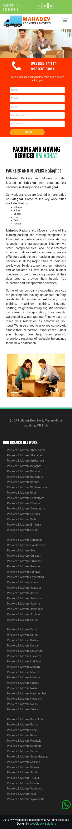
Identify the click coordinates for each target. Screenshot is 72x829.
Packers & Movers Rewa (22, 735)
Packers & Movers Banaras (24, 471)
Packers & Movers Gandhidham (26, 545)
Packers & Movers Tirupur (23, 778)
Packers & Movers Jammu (23, 603)
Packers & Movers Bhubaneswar (27, 487)
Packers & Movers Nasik (22, 688)
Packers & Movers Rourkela (24, 740)
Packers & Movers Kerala (22, 635)
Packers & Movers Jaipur (22, 593)
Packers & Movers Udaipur (23, 783)
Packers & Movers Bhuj (21, 492)
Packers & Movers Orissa (22, 709)
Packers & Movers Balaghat (24, 466)
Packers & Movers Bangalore (25, 476)
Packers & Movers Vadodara (24, 788)
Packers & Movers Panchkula (25, 719)
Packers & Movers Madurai (23, 667)
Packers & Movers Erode (22, 530)
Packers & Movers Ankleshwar (26, 460)
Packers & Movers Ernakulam (25, 524)
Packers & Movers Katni (22, 629)
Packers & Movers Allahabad (25, 455)
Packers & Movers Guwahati (24, 561)
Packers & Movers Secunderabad (27, 756)
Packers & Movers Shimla (23, 767)
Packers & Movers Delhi (21, 519)
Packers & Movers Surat (22, 772)
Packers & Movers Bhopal (23, 482)
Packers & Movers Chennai (23, 503)
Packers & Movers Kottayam (25, 650)
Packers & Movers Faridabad (24, 539)
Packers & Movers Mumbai (23, 677)
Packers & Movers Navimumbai (26, 693)
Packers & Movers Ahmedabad (26, 450)
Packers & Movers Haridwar (24, 571)
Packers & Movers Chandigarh (25, 498)
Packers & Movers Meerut (23, 672)
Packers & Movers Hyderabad (25, 577)
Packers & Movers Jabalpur (24, 587)
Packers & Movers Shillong (23, 762)
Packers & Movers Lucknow (24, 656)
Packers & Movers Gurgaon (24, 555)
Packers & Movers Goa (21, 550)
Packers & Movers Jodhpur (24, 614)
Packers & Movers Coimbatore (26, 508)
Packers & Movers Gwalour (24, 566)
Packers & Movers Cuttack (23, 514)
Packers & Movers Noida (22, 704)
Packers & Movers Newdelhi (24, 698)
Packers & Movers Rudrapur (24, 746)
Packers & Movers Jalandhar (25, 598)
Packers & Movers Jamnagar (25, 609)
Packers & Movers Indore (22, 582)
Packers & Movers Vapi (21, 793)
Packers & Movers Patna (22, 724)
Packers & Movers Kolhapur (24, 640)
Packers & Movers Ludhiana (24, 661)
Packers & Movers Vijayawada (25, 799)
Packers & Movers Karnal (22, 619)
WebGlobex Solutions (43, 823)
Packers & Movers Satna (22, 751)
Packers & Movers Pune (22, 730)
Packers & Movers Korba (22, 645)
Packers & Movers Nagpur (23, 682)
